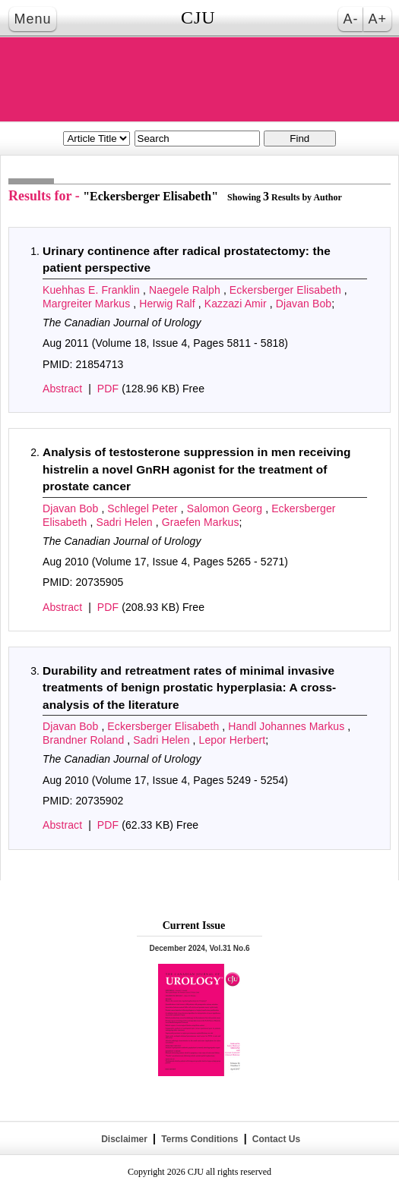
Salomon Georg (226, 508)
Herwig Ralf (168, 303)
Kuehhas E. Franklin (93, 290)
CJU (198, 17)
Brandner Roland (85, 740)
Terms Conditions (200, 1139)
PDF (108, 388)
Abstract (62, 388)
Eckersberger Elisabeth (287, 290)
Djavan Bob (303, 303)
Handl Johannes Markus (287, 726)
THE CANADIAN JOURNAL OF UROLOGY (200, 79)
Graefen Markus (200, 522)
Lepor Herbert (232, 740)
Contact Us (274, 1139)
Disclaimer (124, 1139)
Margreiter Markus (88, 303)
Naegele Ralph (186, 290)
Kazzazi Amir (237, 303)
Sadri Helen (125, 522)
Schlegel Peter (143, 508)
